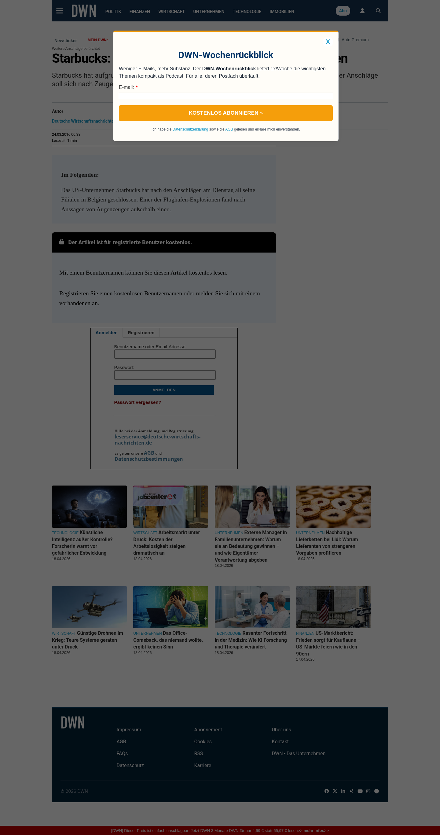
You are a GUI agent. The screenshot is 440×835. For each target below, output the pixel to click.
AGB (229, 129)
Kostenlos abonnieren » (226, 113)
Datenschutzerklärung (190, 129)
